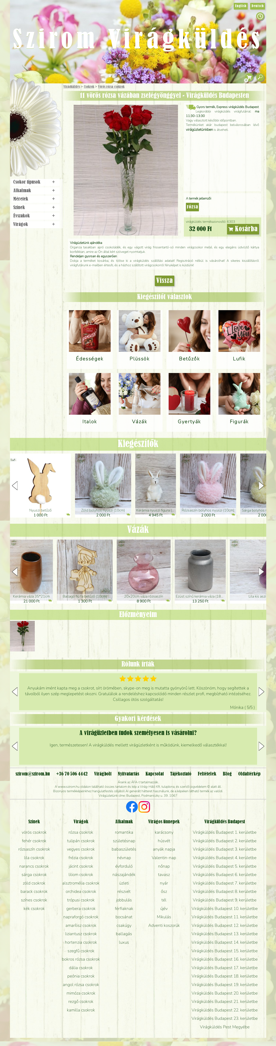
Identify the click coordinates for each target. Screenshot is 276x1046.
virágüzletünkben (199, 129)
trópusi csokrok (81, 900)
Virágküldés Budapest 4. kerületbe (224, 858)
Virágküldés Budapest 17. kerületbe (225, 968)
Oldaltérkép (249, 774)
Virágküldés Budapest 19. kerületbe (225, 984)
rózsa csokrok (81, 832)
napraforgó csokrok (80, 917)
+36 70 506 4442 (72, 774)
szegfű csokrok (81, 951)
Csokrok (89, 86)
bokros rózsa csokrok (81, 959)
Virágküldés (71, 86)
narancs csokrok (34, 866)
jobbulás (124, 900)
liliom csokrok (81, 874)
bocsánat (124, 917)
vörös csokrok (34, 832)
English (240, 6)
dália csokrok (81, 968)
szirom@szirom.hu (32, 774)
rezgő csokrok (80, 1001)
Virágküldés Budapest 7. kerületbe (224, 883)
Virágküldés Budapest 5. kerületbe (224, 866)
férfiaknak (124, 908)
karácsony (164, 832)
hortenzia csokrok (81, 942)
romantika (124, 832)
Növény (44, 117)
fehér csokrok (34, 841)
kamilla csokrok (81, 1010)
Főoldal (21, 93)
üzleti (124, 883)
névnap (124, 858)
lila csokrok (34, 858)
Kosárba (243, 229)
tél (163, 900)
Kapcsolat (154, 774)
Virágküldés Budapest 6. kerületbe (224, 874)
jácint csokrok (81, 866)
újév (164, 908)
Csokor (39, 106)
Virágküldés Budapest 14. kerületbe (225, 942)
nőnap (164, 866)
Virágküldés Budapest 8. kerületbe (224, 891)
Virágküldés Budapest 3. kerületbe (224, 849)
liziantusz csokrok (81, 934)
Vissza (164, 281)
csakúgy (124, 925)
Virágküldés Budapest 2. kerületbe (224, 841)
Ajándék (29, 97)
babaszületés (124, 849)
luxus (124, 942)
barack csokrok (34, 891)
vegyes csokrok (81, 849)
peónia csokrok (81, 976)
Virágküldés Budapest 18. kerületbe (225, 976)
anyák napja (164, 849)
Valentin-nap (164, 858)
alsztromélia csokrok (80, 883)
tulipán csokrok (81, 841)
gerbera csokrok (81, 908)
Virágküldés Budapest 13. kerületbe (225, 934)
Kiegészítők (138, 444)
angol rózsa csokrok (81, 984)
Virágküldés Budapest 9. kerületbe (224, 900)
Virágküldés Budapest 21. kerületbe (225, 1001)
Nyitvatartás (128, 774)
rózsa (192, 207)
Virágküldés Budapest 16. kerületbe (225, 959)
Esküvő (45, 128)
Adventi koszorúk (164, 925)
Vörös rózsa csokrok (111, 86)
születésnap (124, 841)
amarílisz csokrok (80, 925)
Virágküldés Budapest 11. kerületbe (225, 917)
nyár (164, 883)
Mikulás (164, 917)
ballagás (124, 934)
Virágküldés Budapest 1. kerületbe (224, 832)
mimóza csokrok (81, 993)
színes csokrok (34, 900)
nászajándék (123, 874)
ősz (164, 891)
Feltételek (207, 774)
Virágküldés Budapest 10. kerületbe (225, 908)
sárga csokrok (34, 874)
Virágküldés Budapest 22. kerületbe (225, 1010)
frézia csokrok (81, 858)
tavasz (164, 874)
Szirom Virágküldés (138, 40)
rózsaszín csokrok (34, 849)
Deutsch (258, 6)
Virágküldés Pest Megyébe (225, 1027)
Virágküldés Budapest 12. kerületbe (225, 925)
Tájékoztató (180, 774)
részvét (124, 891)
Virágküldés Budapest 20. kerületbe (225, 993)
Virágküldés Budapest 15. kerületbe (225, 951)
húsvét (164, 841)
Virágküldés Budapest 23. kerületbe (225, 1018)
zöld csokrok (34, 883)
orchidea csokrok (81, 891)
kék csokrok (34, 908)
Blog (227, 774)
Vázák (138, 530)
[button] (261, 485)
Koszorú (41, 139)
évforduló (124, 866)
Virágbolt (34, 151)
